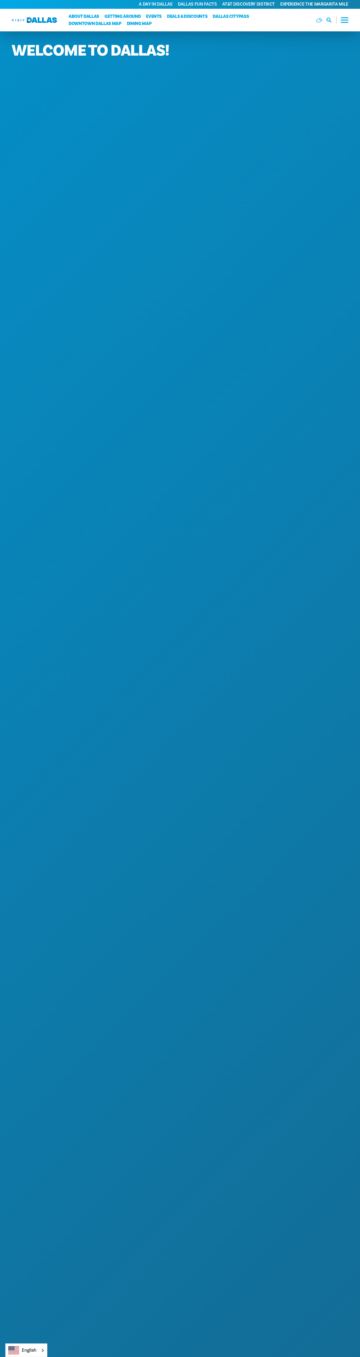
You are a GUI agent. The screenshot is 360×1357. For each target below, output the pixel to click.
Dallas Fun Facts (197, 4)
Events (154, 16)
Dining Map (139, 24)
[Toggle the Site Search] (331, 20)
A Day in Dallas (156, 4)
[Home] (34, 20)
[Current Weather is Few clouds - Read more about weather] (319, 20)
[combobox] (26, 1350)
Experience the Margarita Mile (314, 4)
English (22, 1350)
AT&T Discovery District (248, 4)
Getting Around (122, 16)
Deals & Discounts (187, 16)
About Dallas (84, 16)
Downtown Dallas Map (95, 24)
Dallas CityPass (231, 16)
